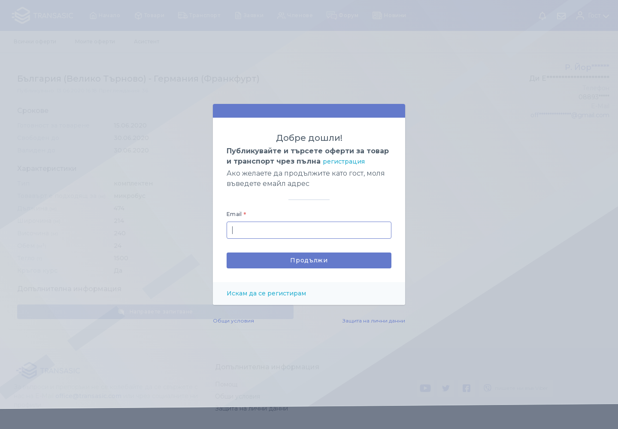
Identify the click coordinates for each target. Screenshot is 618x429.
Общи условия (233, 320)
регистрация (344, 161)
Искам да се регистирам (266, 293)
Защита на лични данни (373, 320)
